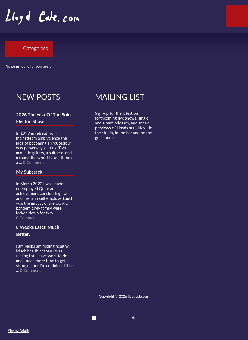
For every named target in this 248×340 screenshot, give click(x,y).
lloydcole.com (138, 296)
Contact (94, 318)
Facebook (114, 318)
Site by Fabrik (18, 331)
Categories (35, 48)
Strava (133, 318)
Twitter (104, 318)
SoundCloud (123, 318)
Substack (153, 318)
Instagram (143, 318)
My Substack (29, 172)
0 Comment (33, 162)
